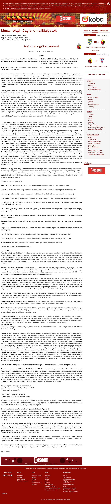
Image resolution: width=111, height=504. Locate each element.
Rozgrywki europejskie (95, 129)
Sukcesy (90, 101)
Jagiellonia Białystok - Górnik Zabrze (96, 66)
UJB (89, 149)
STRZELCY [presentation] (104, 31)
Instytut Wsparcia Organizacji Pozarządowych (54, 468)
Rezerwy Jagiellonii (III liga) (96, 128)
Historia (90, 99)
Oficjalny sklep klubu (94, 143)
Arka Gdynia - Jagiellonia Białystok (96, 47)
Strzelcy (90, 118)
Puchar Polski (92, 124)
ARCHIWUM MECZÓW (96, 75)
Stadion (90, 103)
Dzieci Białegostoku (94, 147)
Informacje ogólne (93, 97)
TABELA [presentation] (87, 31)
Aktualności (91, 84)
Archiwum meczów (93, 126)
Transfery (91, 107)
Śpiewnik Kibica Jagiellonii (96, 154)
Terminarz (91, 114)
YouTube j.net (92, 139)
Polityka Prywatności (94, 89)
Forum (90, 137)
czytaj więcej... (96, 50)
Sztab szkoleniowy (93, 105)
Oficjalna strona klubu (94, 141)
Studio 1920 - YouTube (95, 151)
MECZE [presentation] (95, 31)
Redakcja (91, 85)
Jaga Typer (91, 145)
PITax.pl (80, 468)
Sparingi (90, 122)
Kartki (90, 120)
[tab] (87, 31)
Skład (90, 116)
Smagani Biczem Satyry (95, 152)
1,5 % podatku (92, 87)
